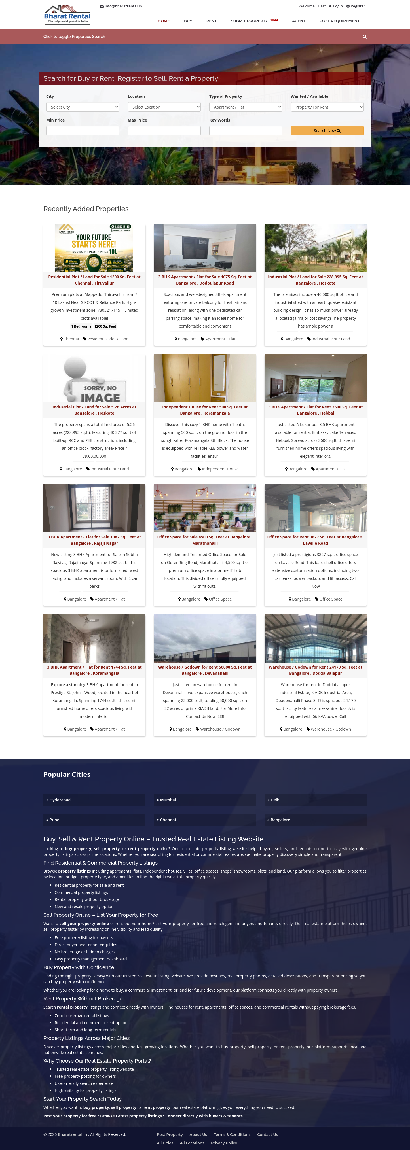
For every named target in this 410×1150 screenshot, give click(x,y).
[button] (205, 36)
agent (298, 20)
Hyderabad (58, 800)
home (164, 20)
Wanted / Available (309, 96)
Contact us (267, 1134)
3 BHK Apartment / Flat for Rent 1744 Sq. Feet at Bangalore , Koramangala (94, 670)
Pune (52, 819)
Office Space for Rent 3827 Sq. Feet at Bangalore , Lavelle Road (315, 540)
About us (198, 1134)
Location (136, 96)
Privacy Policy (224, 1143)
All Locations (192, 1143)
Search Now (327, 130)
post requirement (340, 20)
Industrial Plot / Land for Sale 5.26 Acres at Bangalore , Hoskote (94, 410)
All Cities (165, 1143)
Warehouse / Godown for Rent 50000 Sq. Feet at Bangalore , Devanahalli (205, 670)
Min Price (55, 120)
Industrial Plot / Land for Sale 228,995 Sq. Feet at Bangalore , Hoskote (315, 280)
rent (211, 20)
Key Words (219, 120)
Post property (170, 1134)
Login (336, 6)
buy (188, 20)
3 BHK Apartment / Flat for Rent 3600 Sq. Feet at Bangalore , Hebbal (315, 410)
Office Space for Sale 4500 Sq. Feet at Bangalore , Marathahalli (205, 540)
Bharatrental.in (72, 1134)
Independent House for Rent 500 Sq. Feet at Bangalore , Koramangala (205, 410)
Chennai (166, 819)
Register (355, 6)
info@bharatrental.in (121, 6)
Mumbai (166, 800)
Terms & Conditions (232, 1134)
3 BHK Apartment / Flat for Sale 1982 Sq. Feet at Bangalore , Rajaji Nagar (94, 540)
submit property (254, 20)
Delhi (274, 800)
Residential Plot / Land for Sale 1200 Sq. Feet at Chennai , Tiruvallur (94, 280)
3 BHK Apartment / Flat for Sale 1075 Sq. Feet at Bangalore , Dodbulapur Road (205, 280)
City (50, 96)
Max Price (137, 120)
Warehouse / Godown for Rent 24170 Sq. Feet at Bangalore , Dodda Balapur (315, 670)
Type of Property (225, 96)
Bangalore (278, 819)
